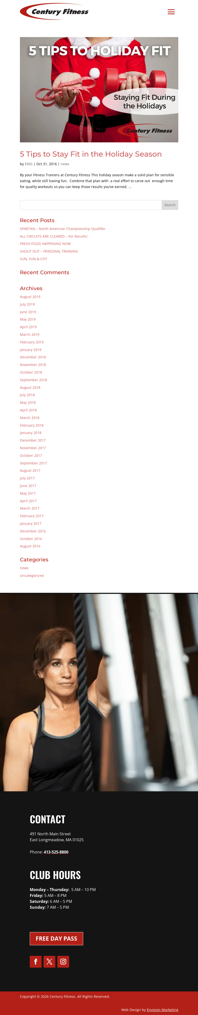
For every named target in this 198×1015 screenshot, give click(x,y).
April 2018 (28, 410)
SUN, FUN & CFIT (33, 259)
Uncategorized (32, 575)
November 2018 (33, 364)
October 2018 (31, 372)
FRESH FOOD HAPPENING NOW (45, 243)
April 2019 (28, 327)
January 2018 (30, 432)
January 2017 (30, 523)
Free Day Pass (56, 938)
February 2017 (32, 516)
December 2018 (33, 357)
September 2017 (33, 463)
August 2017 (30, 470)
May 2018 (28, 402)
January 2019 (30, 349)
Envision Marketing (162, 1009)
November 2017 (33, 448)
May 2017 (28, 493)
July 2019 (27, 304)
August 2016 (30, 546)
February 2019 (32, 342)
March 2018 (29, 417)
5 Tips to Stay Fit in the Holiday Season (91, 154)
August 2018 (30, 387)
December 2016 (33, 531)
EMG (28, 164)
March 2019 (29, 334)
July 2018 (27, 394)
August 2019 (30, 296)
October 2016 (31, 538)
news (65, 164)
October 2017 (31, 455)
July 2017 (27, 478)
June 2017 (28, 485)
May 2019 (28, 319)
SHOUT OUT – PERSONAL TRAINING (49, 251)
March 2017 (29, 508)
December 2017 (33, 440)
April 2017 (28, 501)
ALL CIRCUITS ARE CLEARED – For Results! (54, 236)
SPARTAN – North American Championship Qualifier (63, 228)
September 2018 (33, 380)
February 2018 (32, 425)
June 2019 (28, 312)
